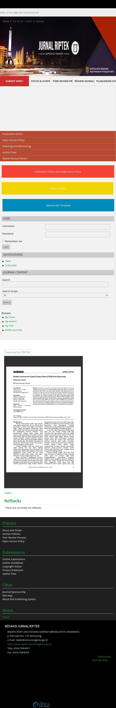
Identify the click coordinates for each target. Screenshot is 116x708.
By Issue (10, 317)
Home (5, 21)
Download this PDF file (17, 352)
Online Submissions (13, 559)
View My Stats (100, 660)
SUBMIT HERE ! (14, 81)
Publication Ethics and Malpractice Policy (58, 171)
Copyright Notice (12, 566)
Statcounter (104, 656)
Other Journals (13, 330)
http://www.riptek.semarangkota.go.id (29, 644)
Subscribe (11, 265)
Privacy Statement (12, 570)
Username (8, 226)
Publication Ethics (12, 134)
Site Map (7, 595)
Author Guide (57, 188)
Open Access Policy (13, 140)
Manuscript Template (58, 205)
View (8, 261)
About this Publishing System (19, 599)
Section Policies (11, 533)
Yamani (40, 21)
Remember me (13, 241)
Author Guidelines (12, 562)
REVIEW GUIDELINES (84, 81)
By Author (11, 321)
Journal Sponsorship (14, 591)
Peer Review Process (14, 537)
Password (8, 233)
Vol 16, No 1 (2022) (22, 21)
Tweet (7, 492)
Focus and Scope (12, 530)
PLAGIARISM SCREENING (106, 81)
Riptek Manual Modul (14, 158)
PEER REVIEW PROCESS (62, 81)
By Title (9, 325)
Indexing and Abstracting (16, 146)
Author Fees (9, 152)
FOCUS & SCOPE (40, 81)
